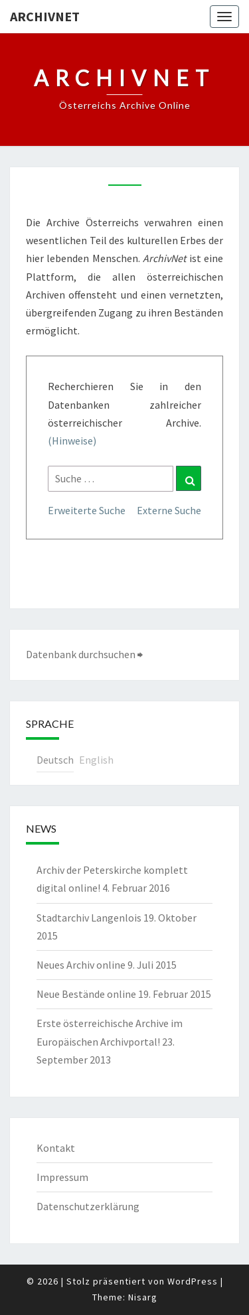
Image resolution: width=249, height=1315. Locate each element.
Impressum (62, 1177)
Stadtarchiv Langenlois (89, 917)
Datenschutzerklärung (88, 1206)
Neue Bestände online (86, 994)
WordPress (192, 1281)
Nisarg (142, 1297)
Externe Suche (169, 510)
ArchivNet (45, 16)
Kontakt (56, 1147)
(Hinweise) (72, 440)
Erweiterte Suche (86, 510)
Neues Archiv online (81, 964)
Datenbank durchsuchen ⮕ (84, 654)
